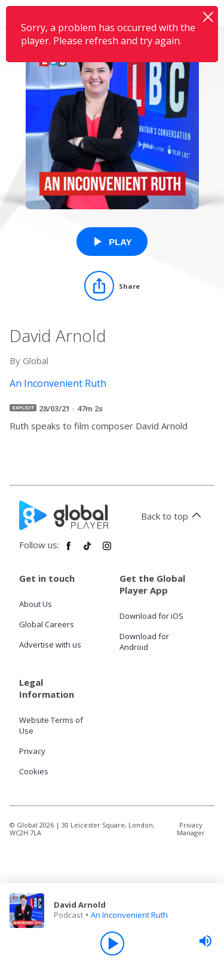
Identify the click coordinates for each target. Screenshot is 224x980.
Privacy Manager (191, 828)
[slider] (205, 941)
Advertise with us (50, 644)
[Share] (112, 286)
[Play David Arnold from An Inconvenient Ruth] (112, 241)
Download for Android (144, 641)
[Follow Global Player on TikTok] (87, 550)
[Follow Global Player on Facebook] (68, 550)
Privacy (32, 751)
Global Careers (46, 624)
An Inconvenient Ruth (129, 914)
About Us (35, 604)
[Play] (112, 943)
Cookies (33, 771)
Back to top (173, 516)
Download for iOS (151, 615)
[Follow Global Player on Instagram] (107, 550)
